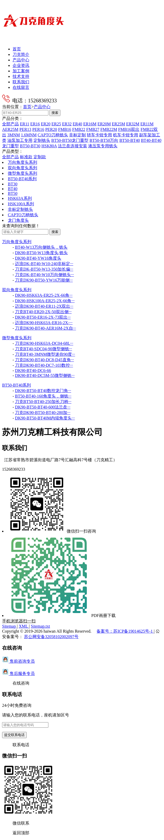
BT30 (12, 184)
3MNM (13, 135)
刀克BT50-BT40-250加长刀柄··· (43, 401)
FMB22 (78, 129)
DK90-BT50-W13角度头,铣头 (41, 252)
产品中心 (21, 60)
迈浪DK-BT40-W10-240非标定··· (44, 263)
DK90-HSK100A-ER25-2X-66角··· (45, 301)
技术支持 (21, 76)
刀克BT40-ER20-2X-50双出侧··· (43, 312)
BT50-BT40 (129, 140)
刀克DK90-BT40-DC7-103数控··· (44, 365)
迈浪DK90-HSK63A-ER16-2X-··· (43, 322)
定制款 (39, 157)
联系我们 (21, 82)
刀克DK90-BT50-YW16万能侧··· (44, 280)
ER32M (132, 124)
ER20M (104, 124)
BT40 (12, 188)
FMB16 (64, 129)
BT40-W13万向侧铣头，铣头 (41, 247)
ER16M (90, 124)
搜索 (55, 113)
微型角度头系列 (22, 173)
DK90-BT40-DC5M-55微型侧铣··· (45, 375)
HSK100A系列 (21, 204)
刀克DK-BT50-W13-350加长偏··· (44, 269)
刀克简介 (21, 54)
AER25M (10, 129)
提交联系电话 (14, 735)
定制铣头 (41, 140)
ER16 (35, 124)
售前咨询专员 (18, 661)
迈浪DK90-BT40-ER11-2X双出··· (44, 306)
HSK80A (49, 146)
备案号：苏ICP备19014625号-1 (125, 631)
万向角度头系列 (22, 162)
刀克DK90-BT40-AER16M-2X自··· (45, 328)
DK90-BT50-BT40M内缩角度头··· (45, 418)
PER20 (51, 129)
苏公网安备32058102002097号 (51, 636)
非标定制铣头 (20, 209)
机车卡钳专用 (125, 135)
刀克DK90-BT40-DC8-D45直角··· (44, 360)
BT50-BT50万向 (103, 140)
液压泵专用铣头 (102, 146)
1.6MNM (29, 135)
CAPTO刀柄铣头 (53, 135)
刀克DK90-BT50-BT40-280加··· (42, 412)
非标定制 (77, 135)
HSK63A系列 (20, 198)
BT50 (12, 193)
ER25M (118, 124)
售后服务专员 (18, 673)
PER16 (38, 129)
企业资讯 (21, 65)
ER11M (147, 124)
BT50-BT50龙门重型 (69, 140)
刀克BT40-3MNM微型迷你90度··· (45, 354)
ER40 (77, 124)
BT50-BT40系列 (22, 179)
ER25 (56, 124)
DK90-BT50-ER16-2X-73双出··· (43, 317)
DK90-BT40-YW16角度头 (38, 258)
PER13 (25, 129)
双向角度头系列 (22, 168)
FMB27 (92, 129)
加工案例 (21, 71)
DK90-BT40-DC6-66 (33, 370)
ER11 (24, 124)
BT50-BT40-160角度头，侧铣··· (43, 396)
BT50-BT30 (30, 146)
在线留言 (21, 87)
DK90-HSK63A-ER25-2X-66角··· (43, 295)
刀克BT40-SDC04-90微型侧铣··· (43, 349)
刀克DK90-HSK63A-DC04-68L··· (44, 343)
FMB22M (108, 129)
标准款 (26, 157)
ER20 (45, 124)
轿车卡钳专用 (99, 135)
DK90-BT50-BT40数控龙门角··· (43, 390)
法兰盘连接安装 (72, 146)
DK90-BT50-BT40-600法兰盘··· (42, 407)
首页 (17, 49)
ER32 (66, 124)
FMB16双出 (129, 129)
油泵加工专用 (19, 140)
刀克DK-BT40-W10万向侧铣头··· (44, 274)
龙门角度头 (18, 220)
